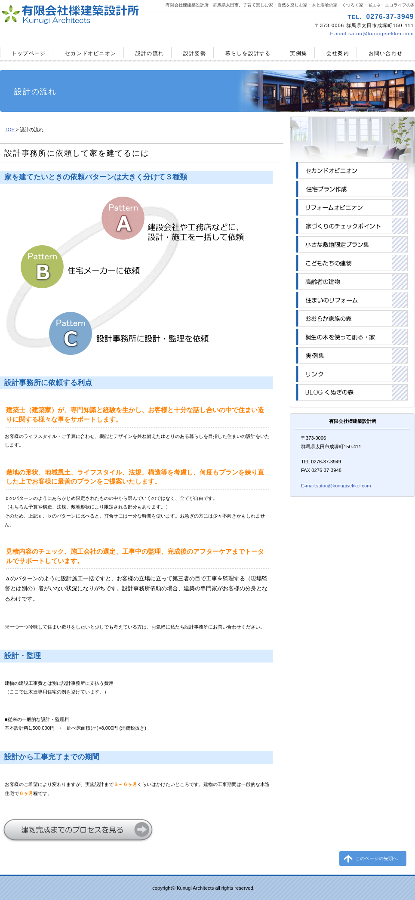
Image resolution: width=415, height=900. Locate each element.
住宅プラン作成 (352, 189)
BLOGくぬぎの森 (352, 392)
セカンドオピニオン (352, 170)
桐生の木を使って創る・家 (352, 337)
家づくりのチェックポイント (352, 226)
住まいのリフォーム (352, 300)
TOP (10, 129)
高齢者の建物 (352, 281)
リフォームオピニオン (352, 207)
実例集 (352, 355)
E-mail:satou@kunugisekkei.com (372, 33)
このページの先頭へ (376, 858)
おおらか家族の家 (352, 318)
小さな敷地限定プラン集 (352, 244)
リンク (352, 374)
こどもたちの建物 (352, 263)
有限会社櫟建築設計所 (102, 15)
